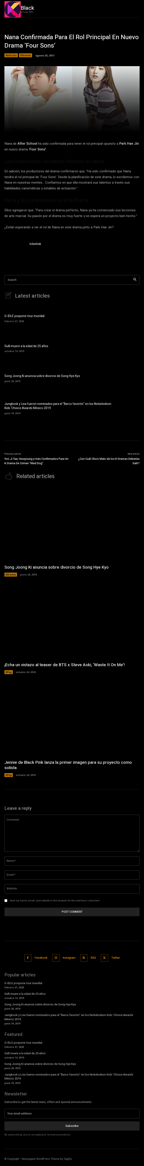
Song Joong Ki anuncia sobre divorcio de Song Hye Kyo (42, 376)
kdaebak (35, 244)
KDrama (25, 55)
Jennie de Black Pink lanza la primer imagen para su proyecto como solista (68, 765)
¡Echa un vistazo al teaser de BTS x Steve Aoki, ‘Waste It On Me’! (64, 665)
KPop (9, 672)
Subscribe (72, 1126)
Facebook (41, 958)
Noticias (11, 55)
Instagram (69, 958)
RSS (93, 958)
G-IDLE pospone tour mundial (24, 316)
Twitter (115, 958)
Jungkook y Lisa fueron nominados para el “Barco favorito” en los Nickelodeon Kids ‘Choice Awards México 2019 (57, 406)
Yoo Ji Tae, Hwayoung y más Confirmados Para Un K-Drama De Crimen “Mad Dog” (36, 461)
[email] (72, 1113)
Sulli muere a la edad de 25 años (26, 346)
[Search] (135, 280)
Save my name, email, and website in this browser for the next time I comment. (55, 900)
